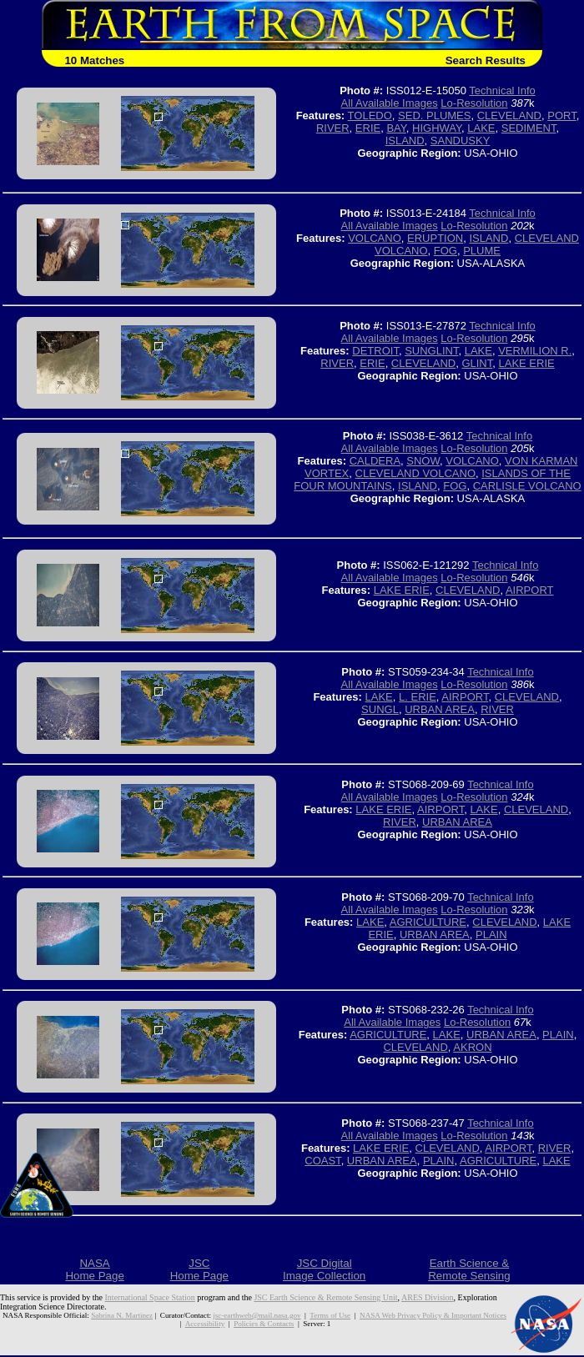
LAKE (481, 128)
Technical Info (502, 90)
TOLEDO (370, 115)
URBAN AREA (440, 709)
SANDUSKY (460, 140)
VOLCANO (374, 238)
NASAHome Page (94, 1269)
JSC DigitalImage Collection (324, 1269)
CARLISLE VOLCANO (527, 486)
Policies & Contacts (264, 1323)
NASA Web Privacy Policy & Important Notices (433, 1315)
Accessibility (204, 1323)
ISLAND (405, 140)
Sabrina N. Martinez (122, 1315)
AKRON (472, 1047)
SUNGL (380, 709)
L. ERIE (417, 697)
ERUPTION (435, 238)
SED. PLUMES (434, 115)
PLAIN (491, 934)
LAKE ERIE (526, 363)
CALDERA (375, 461)
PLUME (482, 250)
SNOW (423, 461)
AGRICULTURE (428, 922)
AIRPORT (530, 590)
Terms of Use (330, 1315)
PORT (561, 115)
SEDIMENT (528, 128)
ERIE (367, 128)
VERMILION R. (534, 350)
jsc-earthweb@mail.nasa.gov (256, 1315)
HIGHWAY (436, 128)
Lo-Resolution (474, 103)
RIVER (333, 128)
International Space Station (150, 1297)
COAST (322, 1160)
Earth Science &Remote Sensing (469, 1269)
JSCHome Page (199, 1269)
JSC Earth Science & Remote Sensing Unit (325, 1297)
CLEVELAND (509, 115)
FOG (445, 250)
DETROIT (375, 350)
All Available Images (389, 103)
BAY (395, 128)
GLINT (476, 363)
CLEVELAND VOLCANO (415, 473)
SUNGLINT (431, 350)
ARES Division (427, 1297)
